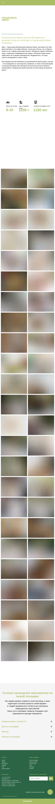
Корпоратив (5, 763)
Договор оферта (6, 768)
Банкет (3, 760)
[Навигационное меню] (3, 3)
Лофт (30, 765)
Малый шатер (32, 763)
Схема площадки (33, 760)
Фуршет (4, 762)
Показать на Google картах (8, 785)
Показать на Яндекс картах (8, 784)
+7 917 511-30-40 (6, 777)
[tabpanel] (27, 109)
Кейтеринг (31, 767)
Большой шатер (33, 762)
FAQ (3, 767)
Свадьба (4, 765)
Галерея (31, 768)
